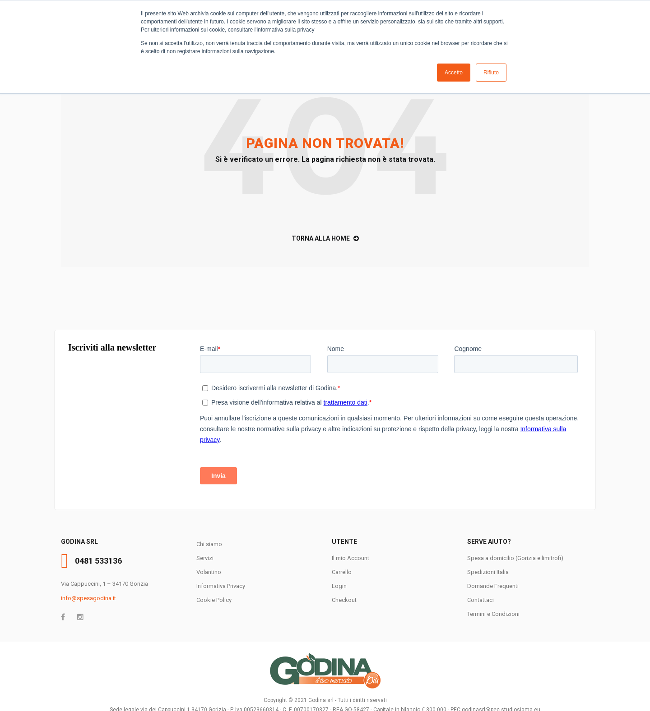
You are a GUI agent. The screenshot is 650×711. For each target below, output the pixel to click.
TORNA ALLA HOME (325, 238)
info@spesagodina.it (88, 598)
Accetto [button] (454, 72)
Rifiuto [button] (491, 72)
